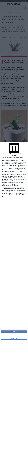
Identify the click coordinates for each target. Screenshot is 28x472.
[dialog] (14, 307)
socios (12, 157)
